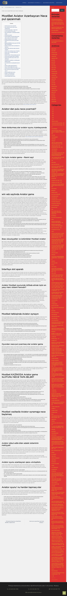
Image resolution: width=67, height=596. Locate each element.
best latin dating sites (55, 204)
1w (51, 126)
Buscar (52, 7)
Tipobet (52, 462)
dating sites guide (54, 251)
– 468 (52, 115)
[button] (64, 593)
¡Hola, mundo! (53, 42)
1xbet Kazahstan (54, 148)
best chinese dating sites (55, 193)
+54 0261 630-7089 (12, 585)
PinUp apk (53, 426)
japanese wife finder (54, 303)
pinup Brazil (53, 428)
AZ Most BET (53, 177)
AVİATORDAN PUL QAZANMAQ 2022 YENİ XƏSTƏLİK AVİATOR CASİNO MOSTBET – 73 (57, 174)
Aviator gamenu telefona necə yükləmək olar (12, 67)
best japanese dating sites (56, 202)
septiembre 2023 (54, 58)
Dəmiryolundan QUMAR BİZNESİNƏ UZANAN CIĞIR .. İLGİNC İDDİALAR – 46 (57, 256)
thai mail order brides (55, 460)
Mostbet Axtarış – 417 (55, 336)
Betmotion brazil (54, 206)
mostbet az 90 (18, 7)
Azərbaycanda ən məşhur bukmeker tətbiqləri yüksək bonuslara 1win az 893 (57, 184)
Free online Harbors (54, 30)
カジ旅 (52, 572)
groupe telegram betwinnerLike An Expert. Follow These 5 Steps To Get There (57, 24)
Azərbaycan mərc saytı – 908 (56, 181)
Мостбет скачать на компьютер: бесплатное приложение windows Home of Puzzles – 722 (57, 524)
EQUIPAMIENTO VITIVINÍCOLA (34, 2)
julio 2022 (53, 80)
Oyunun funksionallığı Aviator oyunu (11, 66)
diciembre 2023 (54, 52)
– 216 (52, 109)
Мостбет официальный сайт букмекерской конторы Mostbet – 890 (57, 515)
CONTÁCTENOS (59, 2)
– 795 (52, 118)
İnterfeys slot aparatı (8, 35)
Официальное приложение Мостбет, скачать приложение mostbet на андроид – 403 (57, 530)
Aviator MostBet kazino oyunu (10, 71)
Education (53, 259)
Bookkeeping (53, 214)
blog (52, 208)
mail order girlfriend (54, 318)
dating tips (53, 253)
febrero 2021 (53, 99)
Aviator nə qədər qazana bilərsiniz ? (11, 65)
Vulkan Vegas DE (54, 479)
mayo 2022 (53, 84)
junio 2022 (53, 82)
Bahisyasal (53, 189)
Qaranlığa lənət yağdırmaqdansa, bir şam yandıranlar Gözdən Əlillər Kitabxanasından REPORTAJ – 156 (57, 435)
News (52, 411)
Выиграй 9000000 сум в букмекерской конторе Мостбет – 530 (57, 495)
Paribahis (53, 418)
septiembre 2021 (54, 89)
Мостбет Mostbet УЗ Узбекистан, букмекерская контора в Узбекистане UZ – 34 (57, 506)
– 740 (52, 116)
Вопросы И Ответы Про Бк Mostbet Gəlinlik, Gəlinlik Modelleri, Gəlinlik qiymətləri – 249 (57, 490)
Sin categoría (53, 451)
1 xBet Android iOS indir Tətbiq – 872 (57, 124)
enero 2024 (53, 50)
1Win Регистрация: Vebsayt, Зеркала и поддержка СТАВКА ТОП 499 (57, 131)
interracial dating (54, 298)
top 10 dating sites (54, 464)
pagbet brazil (53, 416)
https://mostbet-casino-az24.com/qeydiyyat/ (34, 136)
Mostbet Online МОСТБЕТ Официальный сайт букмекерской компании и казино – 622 (57, 393)
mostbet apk (53, 334)
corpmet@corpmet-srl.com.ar (33, 588)
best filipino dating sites (55, 200)
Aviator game (7, 53)
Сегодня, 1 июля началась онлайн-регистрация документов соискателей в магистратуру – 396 (57, 544)
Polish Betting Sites (54, 430)
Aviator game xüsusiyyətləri (9, 74)
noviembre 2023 (54, 54)
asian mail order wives (55, 163)
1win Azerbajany (54, 128)
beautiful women (54, 191)
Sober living (53, 453)
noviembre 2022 (54, 73)
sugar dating (53, 457)
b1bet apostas (53, 187)
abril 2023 (53, 63)
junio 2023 (53, 61)
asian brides (53, 161)
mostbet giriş (53, 387)
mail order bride (54, 312)
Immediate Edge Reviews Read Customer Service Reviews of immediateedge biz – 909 (56, 295)
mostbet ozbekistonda (55, 397)
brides (52, 218)
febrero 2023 (53, 67)
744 (52, 159)
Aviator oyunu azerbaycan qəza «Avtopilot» (12, 50)
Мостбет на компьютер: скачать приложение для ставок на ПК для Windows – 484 (57, 510)
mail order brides (54, 316)
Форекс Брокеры (54, 567)
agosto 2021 (53, 91)
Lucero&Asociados (14, 593)
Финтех (52, 565)
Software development (55, 455)
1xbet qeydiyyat (54, 150)
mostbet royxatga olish (55, 404)
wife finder (53, 482)
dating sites (53, 249)
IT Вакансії (53, 300)
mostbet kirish (53, 389)
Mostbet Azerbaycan (55, 358)
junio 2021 (53, 95)
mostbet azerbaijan (54, 356)
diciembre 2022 (54, 71)
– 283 (52, 111)
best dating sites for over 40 (56, 198)
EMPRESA (24, 2)
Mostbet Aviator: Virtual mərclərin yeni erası (12, 54)
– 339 (52, 113)
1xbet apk (53, 134)
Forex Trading (53, 265)
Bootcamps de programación (56, 216)
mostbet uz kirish (54, 407)
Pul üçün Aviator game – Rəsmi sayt (11, 29)
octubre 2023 (53, 56)
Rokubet (52, 449)
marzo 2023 (53, 65)
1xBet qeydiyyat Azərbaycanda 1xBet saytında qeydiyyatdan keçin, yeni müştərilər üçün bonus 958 (57, 153)
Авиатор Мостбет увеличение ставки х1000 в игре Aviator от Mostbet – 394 (56, 486)
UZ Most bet (53, 468)
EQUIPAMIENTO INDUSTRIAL (48, 2)
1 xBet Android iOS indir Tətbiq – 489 (57, 122)
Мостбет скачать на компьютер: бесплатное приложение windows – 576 (57, 519)
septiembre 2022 (54, 76)
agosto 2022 (53, 78)
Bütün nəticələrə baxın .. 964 (56, 226)
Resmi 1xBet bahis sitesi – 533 (56, 447)
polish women (53, 432)
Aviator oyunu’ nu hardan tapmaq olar (11, 52)
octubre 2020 (53, 101)
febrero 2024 (53, 48)
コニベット (53, 574)
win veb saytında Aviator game (10, 31)
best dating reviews (54, 195)
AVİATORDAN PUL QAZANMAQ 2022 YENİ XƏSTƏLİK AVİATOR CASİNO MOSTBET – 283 (57, 170)
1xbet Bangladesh (54, 136)
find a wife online (54, 261)
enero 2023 (53, 69)
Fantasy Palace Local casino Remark (57, 32)
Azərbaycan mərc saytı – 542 (56, 179)
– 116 (52, 107)
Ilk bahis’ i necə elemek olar (9, 73)
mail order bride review (55, 314)
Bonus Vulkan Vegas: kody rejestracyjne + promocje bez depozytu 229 (56, 211)
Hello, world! (53, 271)
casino (52, 230)
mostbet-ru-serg (54, 409)
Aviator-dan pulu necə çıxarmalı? (10, 25)
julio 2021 (53, 93)
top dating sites (54, 466)
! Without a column (54, 120)
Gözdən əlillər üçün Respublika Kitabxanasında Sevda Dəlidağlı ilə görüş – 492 (57, 268)
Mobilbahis (53, 329)
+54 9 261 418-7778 (33, 585)
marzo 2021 (53, 97)
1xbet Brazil (53, 138)
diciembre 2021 (54, 86)
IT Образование (54, 302)
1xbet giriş (53, 140)
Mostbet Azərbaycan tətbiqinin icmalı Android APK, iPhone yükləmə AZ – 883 (57, 373)
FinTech (52, 263)
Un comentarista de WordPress (56, 40)
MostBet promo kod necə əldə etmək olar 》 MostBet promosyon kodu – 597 (57, 401)
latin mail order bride (55, 310)
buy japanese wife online (55, 228)
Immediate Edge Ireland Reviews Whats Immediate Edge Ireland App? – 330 (57, 278)
